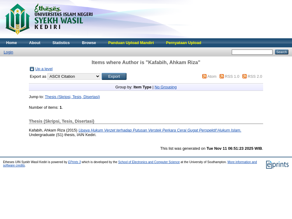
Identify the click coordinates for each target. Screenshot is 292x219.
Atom (212, 76)
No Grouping (166, 87)
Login (8, 52)
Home (11, 42)
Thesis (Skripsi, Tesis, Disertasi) (72, 96)
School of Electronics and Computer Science (149, 162)
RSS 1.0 (232, 76)
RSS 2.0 (255, 76)
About (34, 42)
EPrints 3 (74, 162)
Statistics (61, 42)
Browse (89, 42)
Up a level (44, 69)
